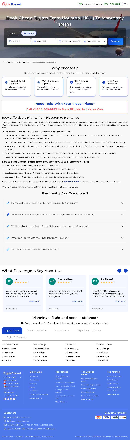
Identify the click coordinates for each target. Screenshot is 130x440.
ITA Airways (70, 360)
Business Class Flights (90, 396)
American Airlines (72, 356)
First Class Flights (88, 392)
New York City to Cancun (62, 377)
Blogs (32, 387)
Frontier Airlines (40, 356)
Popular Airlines (12, 331)
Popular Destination (36, 331)
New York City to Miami (65, 386)
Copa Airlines (39, 352)
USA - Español (10, 381)
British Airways (39, 345)
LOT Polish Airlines (10, 345)
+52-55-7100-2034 (45, 425)
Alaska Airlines (112, 383)
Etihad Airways (103, 349)
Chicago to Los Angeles (61, 391)
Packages (34, 391)
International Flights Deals (89, 380)
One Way (13, 33)
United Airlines (71, 352)
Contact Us (34, 380)
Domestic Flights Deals (90, 385)
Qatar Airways (71, 345)
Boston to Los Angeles (65, 382)
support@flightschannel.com (18, 417)
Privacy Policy (47, 436)
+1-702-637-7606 (31, 425)
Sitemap (33, 383)
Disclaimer (19, 436)
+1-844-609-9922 (45, 109)
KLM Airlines (102, 352)
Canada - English (11, 383)
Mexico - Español (11, 386)
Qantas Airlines (103, 356)
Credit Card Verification (39, 394)
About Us (34, 376)
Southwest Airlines (41, 349)
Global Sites (12, 377)
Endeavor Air (7, 352)
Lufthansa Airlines (104, 345)
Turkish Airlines (40, 360)
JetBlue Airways (72, 349)
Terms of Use (7, 436)
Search (115, 41)
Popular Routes (61, 331)
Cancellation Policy (32, 436)
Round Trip (29, 33)
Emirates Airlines (9, 349)
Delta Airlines (102, 360)
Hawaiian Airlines (114, 387)
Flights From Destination (89, 331)
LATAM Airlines (8, 356)
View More (36, 398)
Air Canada (6, 360)
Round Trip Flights (88, 388)
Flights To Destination (17, 337)
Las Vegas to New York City (65, 397)
